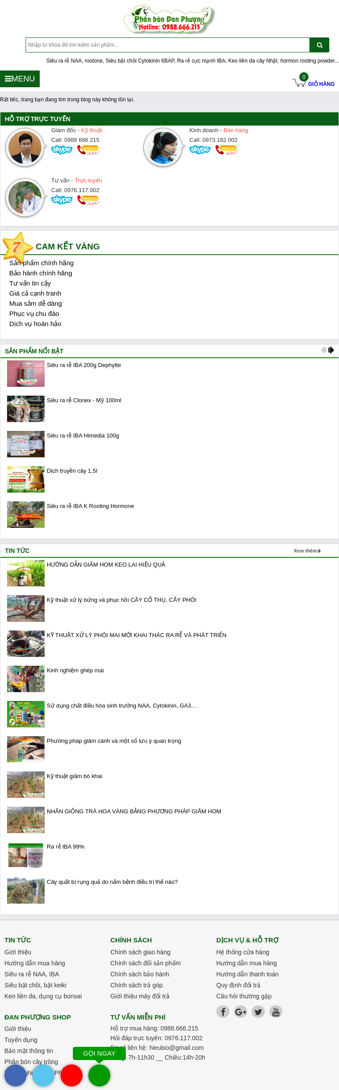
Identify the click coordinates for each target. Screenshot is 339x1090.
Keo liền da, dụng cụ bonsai (43, 996)
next (331, 350)
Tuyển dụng (21, 1039)
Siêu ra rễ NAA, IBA (31, 974)
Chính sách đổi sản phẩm (145, 963)
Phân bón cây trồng (31, 1061)
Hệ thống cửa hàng (242, 952)
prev (324, 350)
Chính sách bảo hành (139, 974)
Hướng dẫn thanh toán (247, 974)
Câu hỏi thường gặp (243, 996)
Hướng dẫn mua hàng (34, 963)
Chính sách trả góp (136, 985)
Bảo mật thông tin (28, 1050)
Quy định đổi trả (238, 985)
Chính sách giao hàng (140, 952)
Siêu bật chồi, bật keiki (35, 985)
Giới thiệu (17, 952)
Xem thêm (305, 550)
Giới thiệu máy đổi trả (140, 996)
